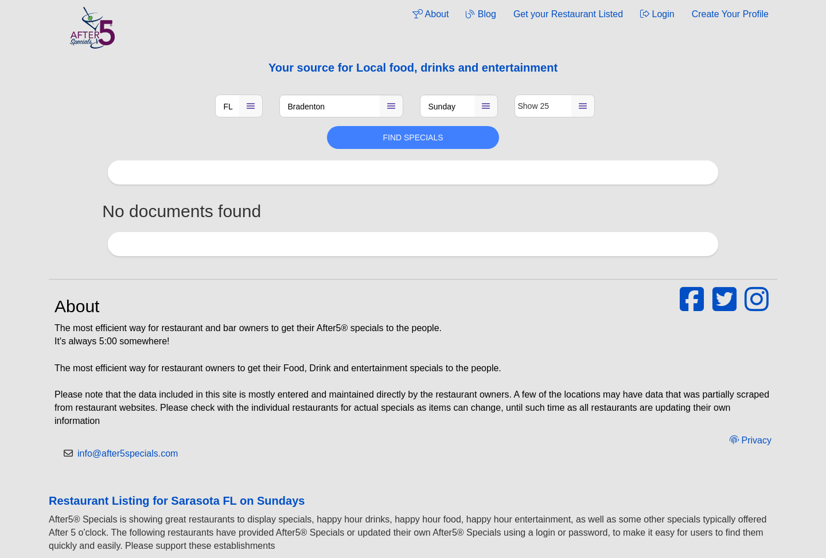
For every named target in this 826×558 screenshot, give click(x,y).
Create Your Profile (730, 14)
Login (657, 14)
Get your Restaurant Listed (568, 14)
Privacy (751, 440)
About (430, 14)
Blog (481, 14)
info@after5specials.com (127, 453)
